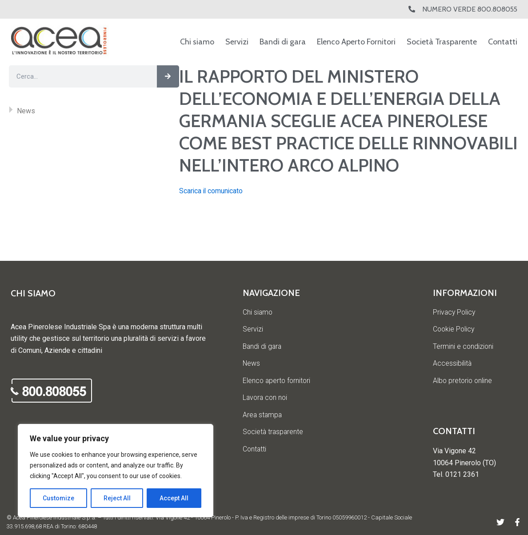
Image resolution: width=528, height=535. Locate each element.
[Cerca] (168, 76)
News (26, 111)
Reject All (117, 498)
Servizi (236, 42)
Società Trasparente (442, 42)
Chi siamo (197, 42)
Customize (58, 498)
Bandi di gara (283, 42)
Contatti (502, 42)
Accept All (174, 498)
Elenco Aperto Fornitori (356, 42)
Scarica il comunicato (211, 191)
